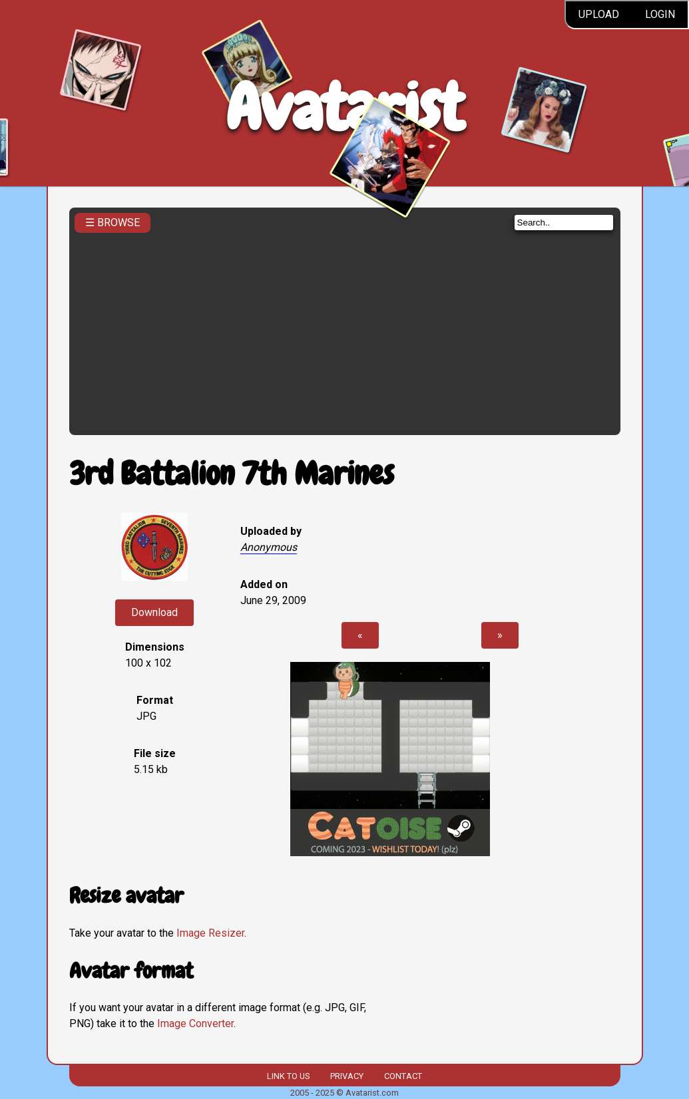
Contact (403, 1076)
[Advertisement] (345, 330)
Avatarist (344, 107)
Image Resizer (210, 933)
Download (154, 612)
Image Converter (195, 1023)
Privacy (346, 1076)
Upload (598, 14)
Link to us (288, 1076)
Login (660, 14)
